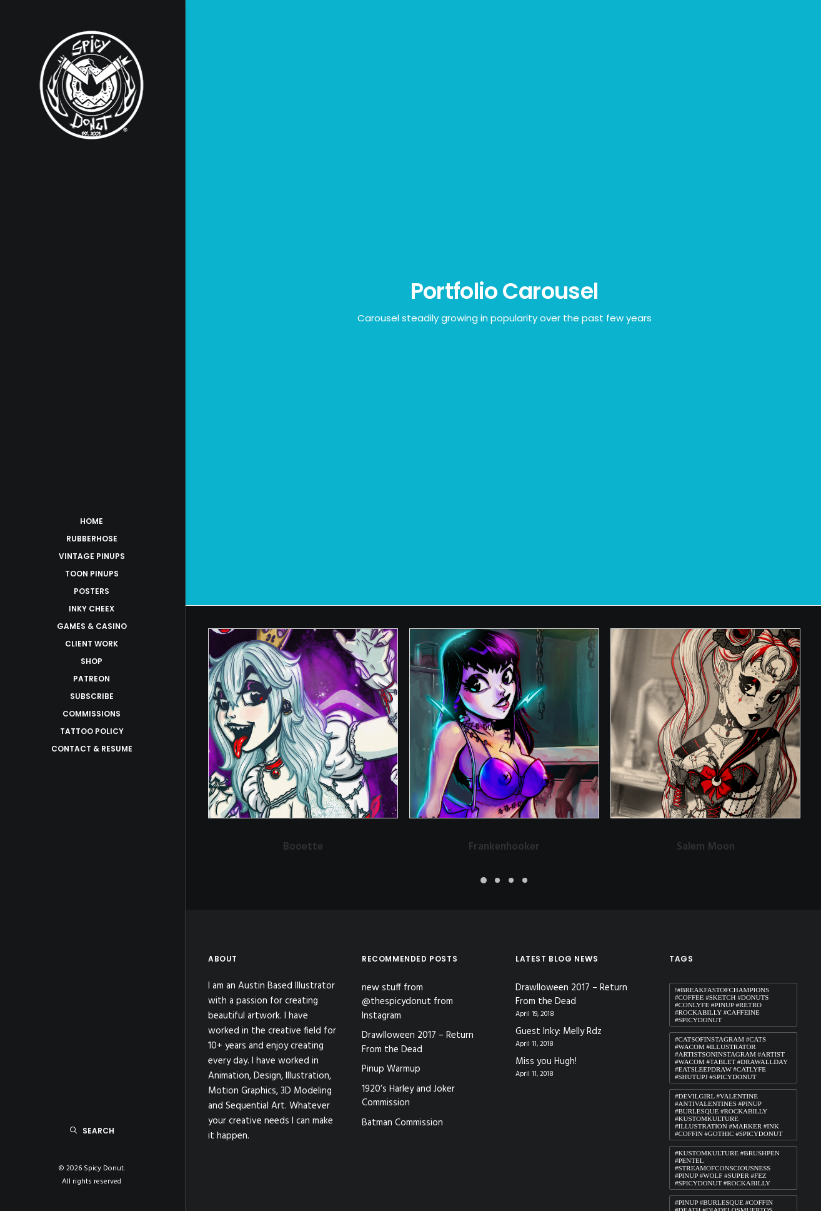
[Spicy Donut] (91, 85)
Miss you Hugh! (546, 685)
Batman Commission (402, 745)
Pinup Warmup (391, 692)
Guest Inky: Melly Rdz (558, 655)
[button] (303, 346)
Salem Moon (706, 469)
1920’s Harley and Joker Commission (408, 719)
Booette (303, 469)
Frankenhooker (504, 469)
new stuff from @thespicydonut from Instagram (407, 624)
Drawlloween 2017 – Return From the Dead (418, 666)
